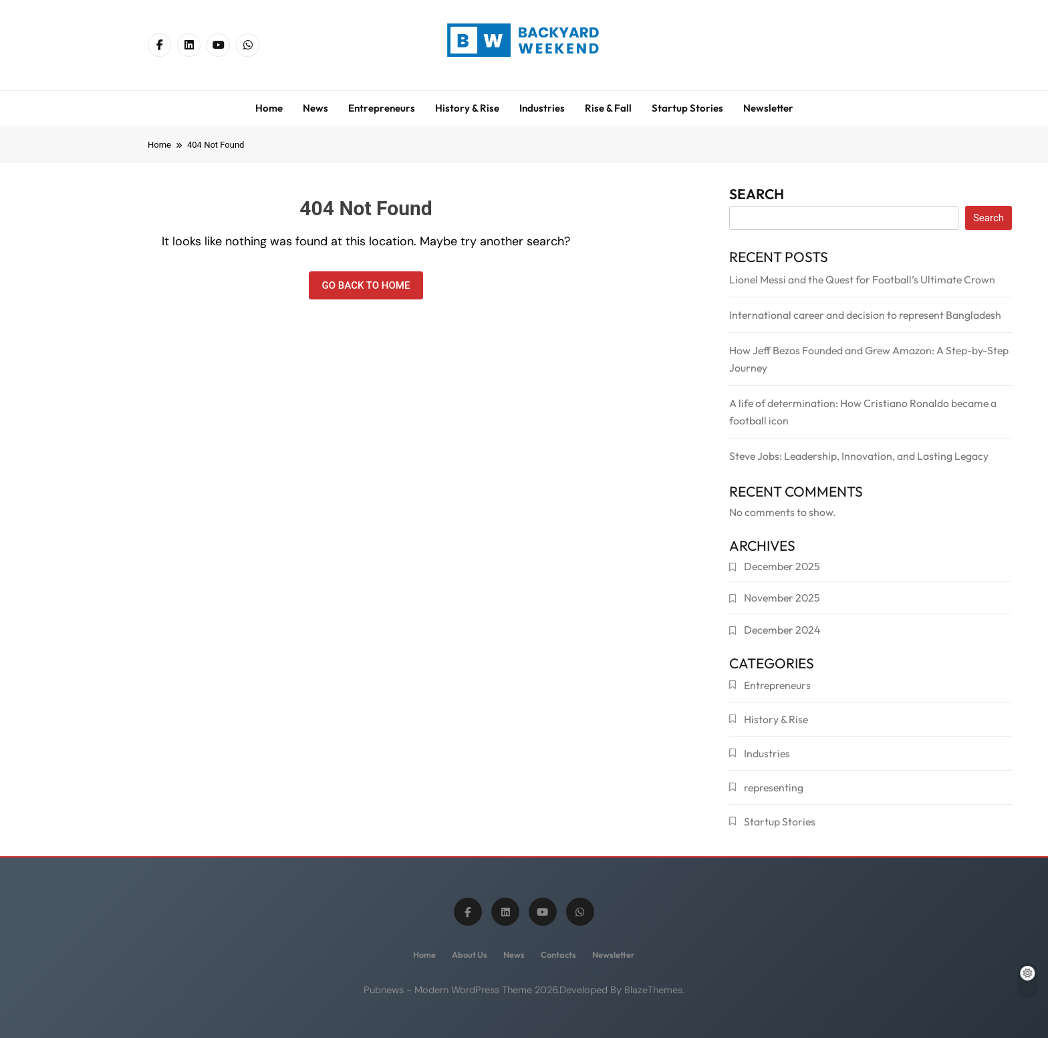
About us (469, 954)
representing (773, 787)
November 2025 (782, 597)
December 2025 (782, 566)
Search (756, 196)
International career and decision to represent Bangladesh (865, 314)
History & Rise (467, 108)
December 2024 (782, 629)
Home (269, 108)
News (315, 108)
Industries (542, 108)
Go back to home (366, 285)
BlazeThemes (653, 990)
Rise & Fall (608, 108)
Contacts (558, 954)
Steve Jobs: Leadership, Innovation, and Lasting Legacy (859, 456)
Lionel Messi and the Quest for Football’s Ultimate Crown (862, 279)
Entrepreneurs (381, 108)
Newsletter (768, 108)
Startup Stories (687, 108)
